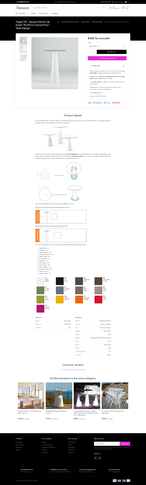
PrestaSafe (35, 480)
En (127, 2)
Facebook (97, 103)
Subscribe (125, 444)
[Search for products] (69, 8)
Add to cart (111, 52)
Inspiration (54, 13)
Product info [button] (107, 65)
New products (43, 13)
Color (89, 42)
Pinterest (116, 103)
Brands (33, 13)
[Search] (104, 8)
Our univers (20, 13)
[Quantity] (91, 52)
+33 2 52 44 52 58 (105, 2)
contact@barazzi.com (23, 2)
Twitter (107, 103)
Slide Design (67, 321)
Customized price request (107, 58)
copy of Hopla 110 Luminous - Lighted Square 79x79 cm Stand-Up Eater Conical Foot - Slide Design (86, 413)
